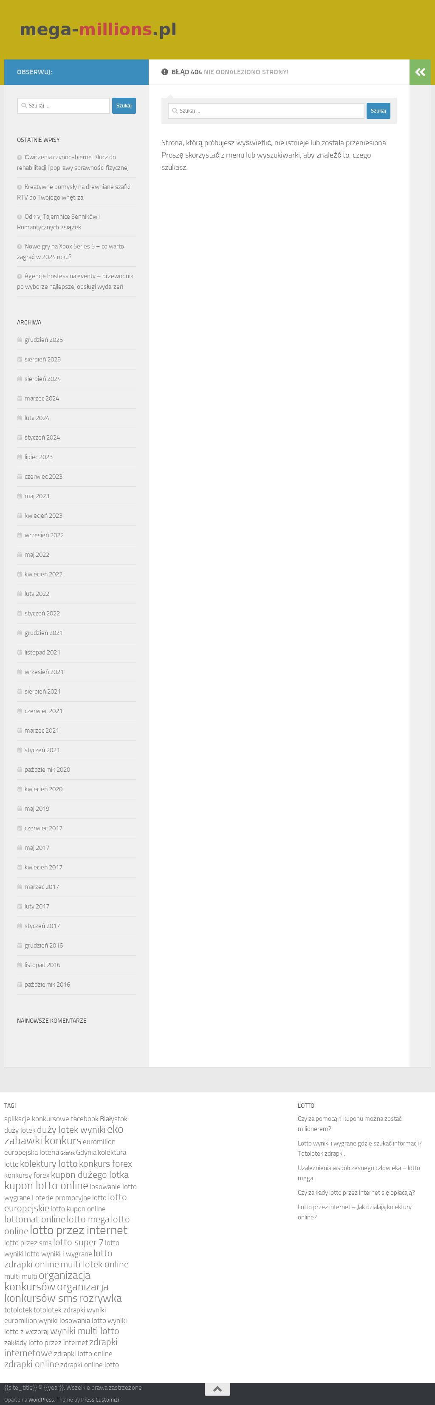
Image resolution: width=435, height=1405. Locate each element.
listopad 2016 (42, 965)
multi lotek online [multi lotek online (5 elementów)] (94, 1264)
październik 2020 (47, 769)
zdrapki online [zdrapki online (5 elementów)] (31, 1364)
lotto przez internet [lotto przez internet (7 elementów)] (78, 1230)
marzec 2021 (42, 730)
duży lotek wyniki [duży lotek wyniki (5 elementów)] (71, 1129)
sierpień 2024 (43, 379)
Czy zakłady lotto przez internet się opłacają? (356, 1192)
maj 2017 (37, 848)
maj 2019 (37, 809)
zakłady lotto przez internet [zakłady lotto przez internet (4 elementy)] (46, 1342)
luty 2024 (37, 418)
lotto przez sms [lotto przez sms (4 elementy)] (28, 1243)
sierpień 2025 (43, 359)
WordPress (41, 1400)
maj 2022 (37, 555)
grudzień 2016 (44, 945)
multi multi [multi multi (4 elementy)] (20, 1276)
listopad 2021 (42, 652)
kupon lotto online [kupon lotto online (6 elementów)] (46, 1185)
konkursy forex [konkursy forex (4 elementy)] (27, 1175)
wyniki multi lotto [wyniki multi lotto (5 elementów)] (84, 1331)
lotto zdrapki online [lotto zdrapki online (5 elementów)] (58, 1259)
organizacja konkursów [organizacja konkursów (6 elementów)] (47, 1281)
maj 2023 (37, 496)
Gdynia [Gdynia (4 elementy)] (86, 1152)
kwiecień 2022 (43, 574)
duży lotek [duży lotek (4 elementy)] (20, 1130)
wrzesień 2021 (44, 672)
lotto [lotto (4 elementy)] (99, 1197)
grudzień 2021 (44, 633)
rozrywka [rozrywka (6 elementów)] (100, 1298)
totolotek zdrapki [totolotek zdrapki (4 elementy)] (59, 1310)
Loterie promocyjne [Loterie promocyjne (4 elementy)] (61, 1197)
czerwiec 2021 (43, 711)
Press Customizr (100, 1400)
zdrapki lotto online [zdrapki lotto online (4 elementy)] (83, 1353)
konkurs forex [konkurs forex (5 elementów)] (105, 1163)
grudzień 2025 (44, 340)
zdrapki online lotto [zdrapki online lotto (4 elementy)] (89, 1364)
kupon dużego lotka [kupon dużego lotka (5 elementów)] (90, 1174)
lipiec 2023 (39, 457)
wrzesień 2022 (44, 535)
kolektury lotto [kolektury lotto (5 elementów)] (49, 1163)
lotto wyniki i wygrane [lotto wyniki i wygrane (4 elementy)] (58, 1254)
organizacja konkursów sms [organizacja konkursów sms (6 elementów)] (56, 1292)
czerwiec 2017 (43, 828)
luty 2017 (37, 906)
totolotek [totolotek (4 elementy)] (18, 1310)
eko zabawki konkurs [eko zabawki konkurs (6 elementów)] (64, 1135)
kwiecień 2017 (43, 867)
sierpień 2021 (43, 691)
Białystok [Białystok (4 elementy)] (113, 1118)
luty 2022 (37, 594)
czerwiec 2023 (43, 476)
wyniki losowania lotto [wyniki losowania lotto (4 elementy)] (72, 1320)
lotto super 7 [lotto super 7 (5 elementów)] (78, 1242)
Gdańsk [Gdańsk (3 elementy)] (67, 1153)
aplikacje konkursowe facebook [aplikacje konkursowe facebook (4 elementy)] (51, 1118)
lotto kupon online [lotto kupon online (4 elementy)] (78, 1209)
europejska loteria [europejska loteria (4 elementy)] (31, 1152)
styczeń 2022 (42, 613)
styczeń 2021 (42, 750)
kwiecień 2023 (43, 515)
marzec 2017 (42, 887)
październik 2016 (47, 984)
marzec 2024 (42, 398)
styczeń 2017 (42, 926)
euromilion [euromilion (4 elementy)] (99, 1141)
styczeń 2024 (42, 437)
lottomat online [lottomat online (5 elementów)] (34, 1219)
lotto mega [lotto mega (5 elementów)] (88, 1219)
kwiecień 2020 (43, 789)
